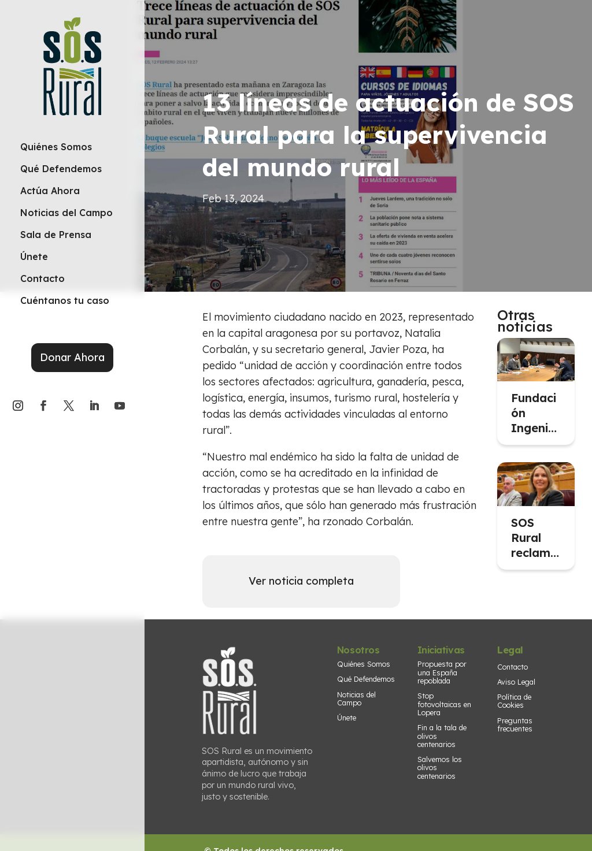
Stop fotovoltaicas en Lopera (444, 704)
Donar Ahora (72, 357)
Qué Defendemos (366, 678)
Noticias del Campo (356, 698)
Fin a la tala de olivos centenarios (442, 736)
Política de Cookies (514, 700)
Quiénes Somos (363, 663)
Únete (346, 717)
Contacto (512, 666)
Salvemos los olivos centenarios (439, 768)
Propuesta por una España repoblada (442, 672)
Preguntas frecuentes (514, 724)
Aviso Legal (516, 681)
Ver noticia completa (301, 581)
